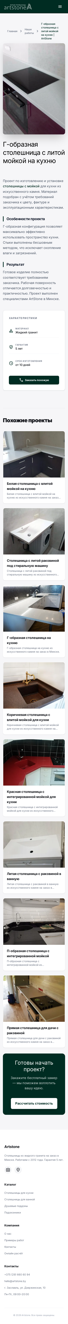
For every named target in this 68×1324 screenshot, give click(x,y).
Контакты (10, 1246)
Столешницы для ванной (19, 1199)
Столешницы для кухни (18, 1192)
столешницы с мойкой (21, 186)
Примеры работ (14, 1240)
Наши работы (29, 31)
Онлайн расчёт (13, 1253)
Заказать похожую (34, 380)
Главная (12, 31)
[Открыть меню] (60, 6)
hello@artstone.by (15, 1281)
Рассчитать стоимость (34, 1103)
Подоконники (12, 1212)
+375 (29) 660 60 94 (17, 1274)
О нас (7, 1233)
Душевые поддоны (16, 1205)
